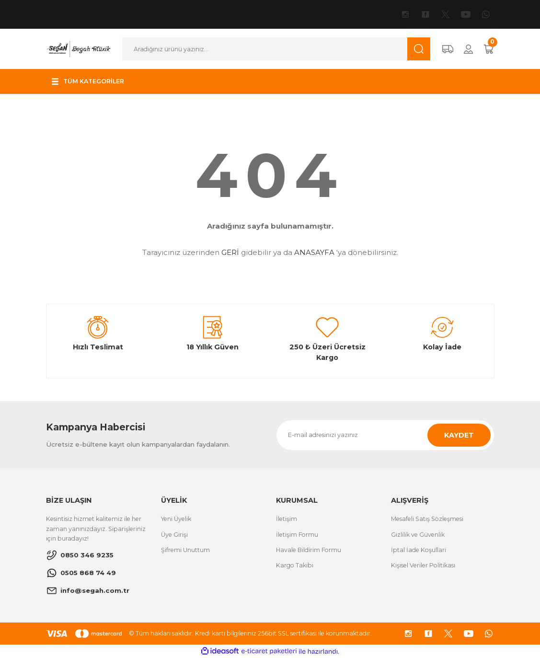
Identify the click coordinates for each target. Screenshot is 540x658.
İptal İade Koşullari (418, 550)
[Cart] (488, 49)
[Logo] (78, 48)
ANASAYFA (314, 252)
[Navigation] (89, 81)
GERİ (230, 252)
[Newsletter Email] (385, 435)
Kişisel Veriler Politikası (423, 565)
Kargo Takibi (294, 565)
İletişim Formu (297, 534)
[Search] (276, 48)
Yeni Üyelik (176, 518)
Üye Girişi (174, 534)
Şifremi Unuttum (185, 550)
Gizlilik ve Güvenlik (418, 534)
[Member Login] (468, 49)
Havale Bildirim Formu (308, 550)
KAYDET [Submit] (459, 435)
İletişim (286, 518)
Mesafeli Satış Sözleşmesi (427, 518)
